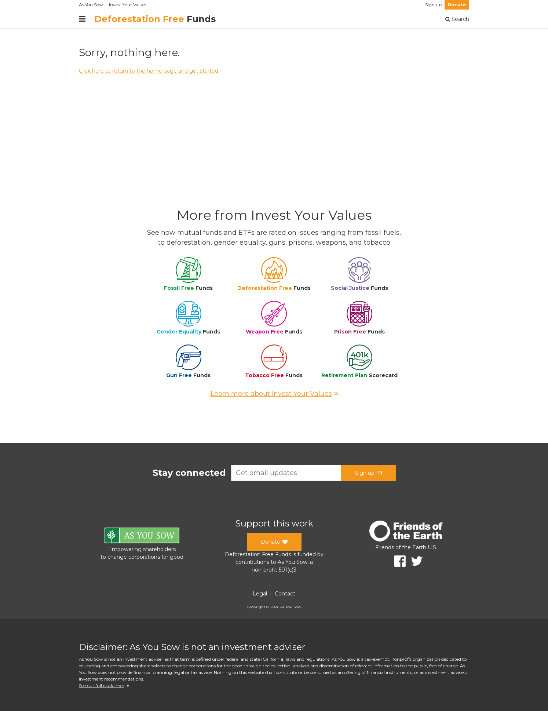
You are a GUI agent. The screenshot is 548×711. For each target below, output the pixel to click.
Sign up (433, 4)
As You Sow (91, 4)
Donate (456, 4)
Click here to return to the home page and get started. (149, 71)
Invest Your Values (127, 4)
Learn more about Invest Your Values (274, 394)
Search (457, 19)
